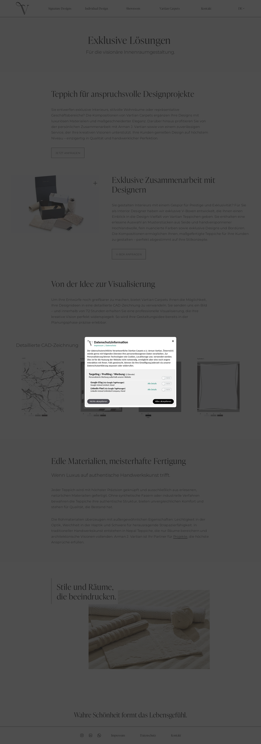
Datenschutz (148, 735)
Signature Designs (59, 8)
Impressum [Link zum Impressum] (99, 345)
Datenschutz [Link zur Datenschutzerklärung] (111, 345)
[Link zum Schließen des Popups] (173, 341)
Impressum (118, 735)
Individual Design (96, 8)
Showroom (133, 8)
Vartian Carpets (170, 8)
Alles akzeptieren (163, 401)
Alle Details (152, 384)
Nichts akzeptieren (98, 401)
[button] (163, 378)
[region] (130, 383)
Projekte (180, 537)
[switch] (166, 378)
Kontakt (206, 8)
